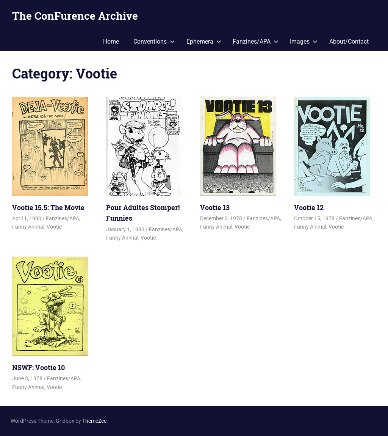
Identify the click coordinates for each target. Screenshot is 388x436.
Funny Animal (28, 227)
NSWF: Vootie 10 (38, 367)
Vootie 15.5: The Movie (48, 207)
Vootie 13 (215, 207)
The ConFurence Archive (75, 16)
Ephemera (203, 41)
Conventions (154, 41)
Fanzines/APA (255, 41)
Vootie (54, 227)
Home (111, 41)
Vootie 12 (309, 207)
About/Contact (349, 41)
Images (304, 41)
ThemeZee (94, 421)
